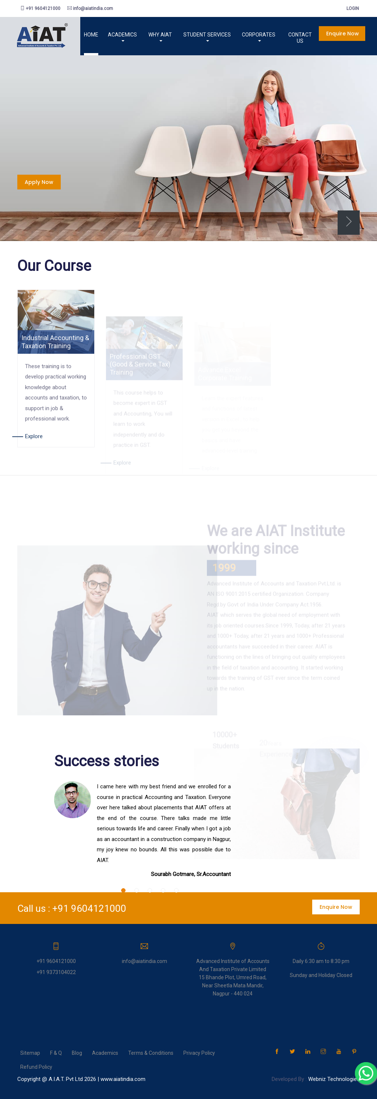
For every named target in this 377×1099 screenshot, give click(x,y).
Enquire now (338, 33)
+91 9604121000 (40, 8)
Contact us (295, 35)
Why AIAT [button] (149, 35)
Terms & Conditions (150, 1053)
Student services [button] (197, 35)
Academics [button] (110, 35)
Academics (105, 1053)
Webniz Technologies (334, 1078)
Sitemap (30, 1053)
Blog (77, 1053)
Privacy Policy (199, 1053)
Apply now (39, 182)
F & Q (56, 1053)
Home (80, 35)
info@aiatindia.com (90, 8)
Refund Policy (36, 1067)
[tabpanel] (188, 140)
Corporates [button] (250, 35)
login (350, 8)
